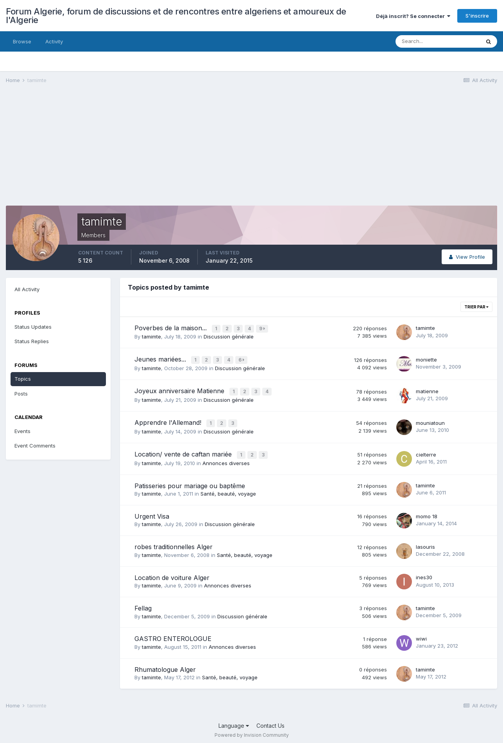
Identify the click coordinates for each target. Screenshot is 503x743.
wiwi (421, 635)
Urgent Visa (151, 512)
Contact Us (270, 721)
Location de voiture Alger (171, 574)
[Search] (438, 41)
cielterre (426, 451)
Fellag (143, 604)
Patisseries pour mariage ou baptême (189, 482)
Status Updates (33, 327)
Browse (22, 41)
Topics (22, 379)
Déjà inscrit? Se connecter (413, 16)
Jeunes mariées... (161, 358)
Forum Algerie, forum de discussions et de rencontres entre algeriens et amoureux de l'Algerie (176, 15)
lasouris (425, 543)
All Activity (26, 289)
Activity (54, 41)
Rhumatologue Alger (165, 666)
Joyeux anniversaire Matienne (180, 389)
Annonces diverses (226, 459)
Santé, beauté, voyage (228, 490)
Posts (21, 393)
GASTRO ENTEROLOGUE (172, 635)
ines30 (424, 574)
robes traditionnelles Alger (173, 543)
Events (22, 431)
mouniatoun (430, 420)
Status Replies (31, 341)
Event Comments (34, 445)
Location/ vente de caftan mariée (184, 451)
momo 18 (426, 512)
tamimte (151, 336)
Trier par (476, 306)
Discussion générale (229, 336)
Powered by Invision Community (252, 731)
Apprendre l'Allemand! (168, 420)
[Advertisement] (148, 151)
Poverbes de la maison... (171, 328)
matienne (427, 389)
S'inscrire (477, 16)
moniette (426, 358)
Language (233, 721)
